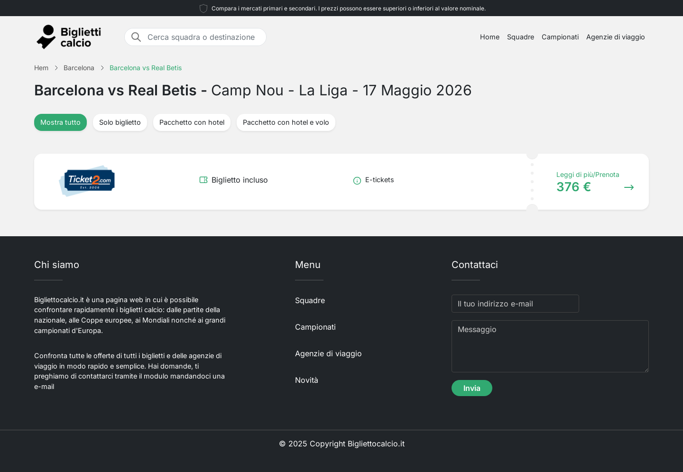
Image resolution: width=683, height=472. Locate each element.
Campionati (560, 37)
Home (489, 37)
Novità (306, 380)
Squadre (520, 37)
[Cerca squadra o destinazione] (204, 37)
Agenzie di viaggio (615, 37)
